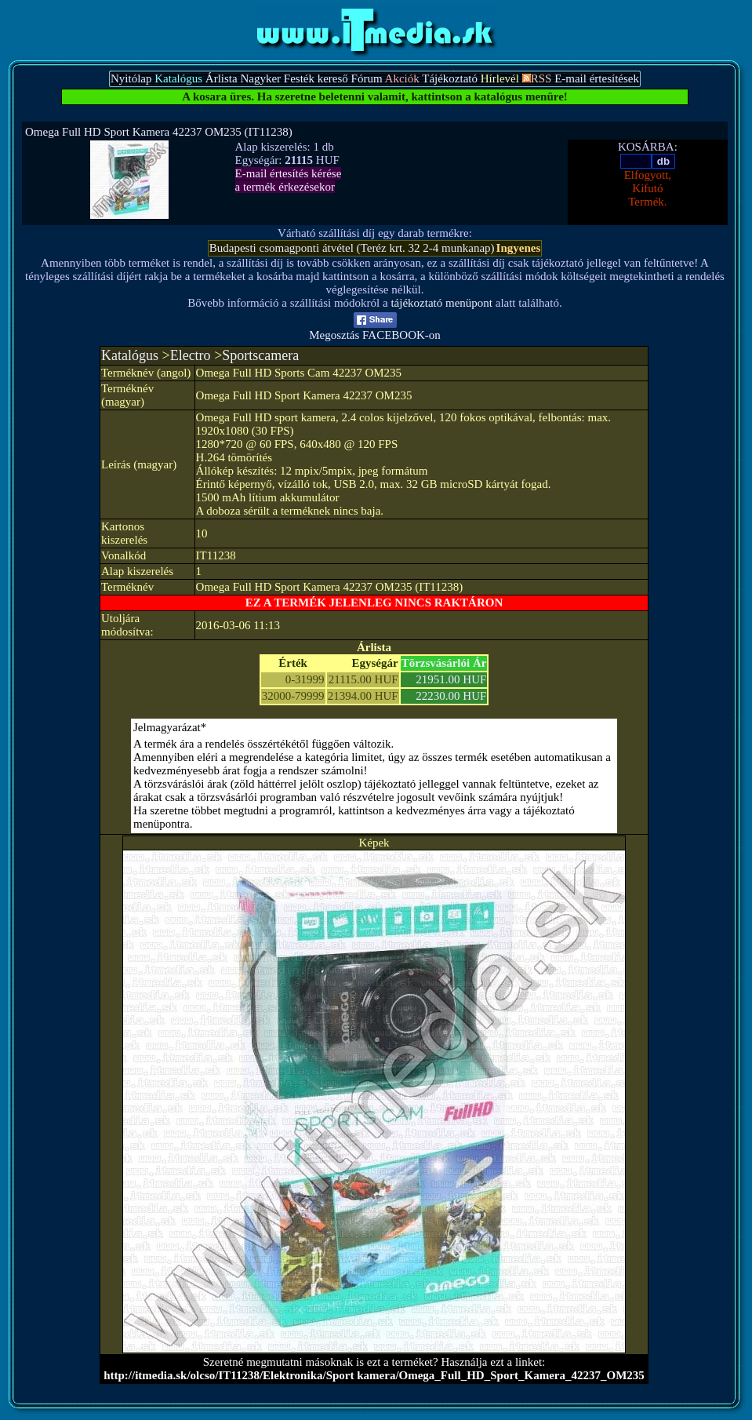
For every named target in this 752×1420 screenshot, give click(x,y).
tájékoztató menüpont (441, 303)
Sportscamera (260, 355)
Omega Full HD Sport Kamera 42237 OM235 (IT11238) (158, 132)
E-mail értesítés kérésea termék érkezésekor (288, 180)
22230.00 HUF (451, 696)
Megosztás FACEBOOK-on (375, 330)
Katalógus (129, 355)
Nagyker (260, 78)
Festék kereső (316, 78)
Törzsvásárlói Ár (444, 663)
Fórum (367, 78)
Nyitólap (131, 78)
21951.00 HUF (451, 679)
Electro (190, 355)
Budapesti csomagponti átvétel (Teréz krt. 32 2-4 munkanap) (352, 248)
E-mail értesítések (596, 78)
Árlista (221, 78)
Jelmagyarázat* (169, 727)
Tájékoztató (450, 78)
